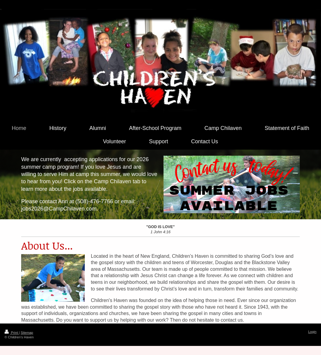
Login (312, 331)
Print (12, 332)
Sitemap (27, 332)
